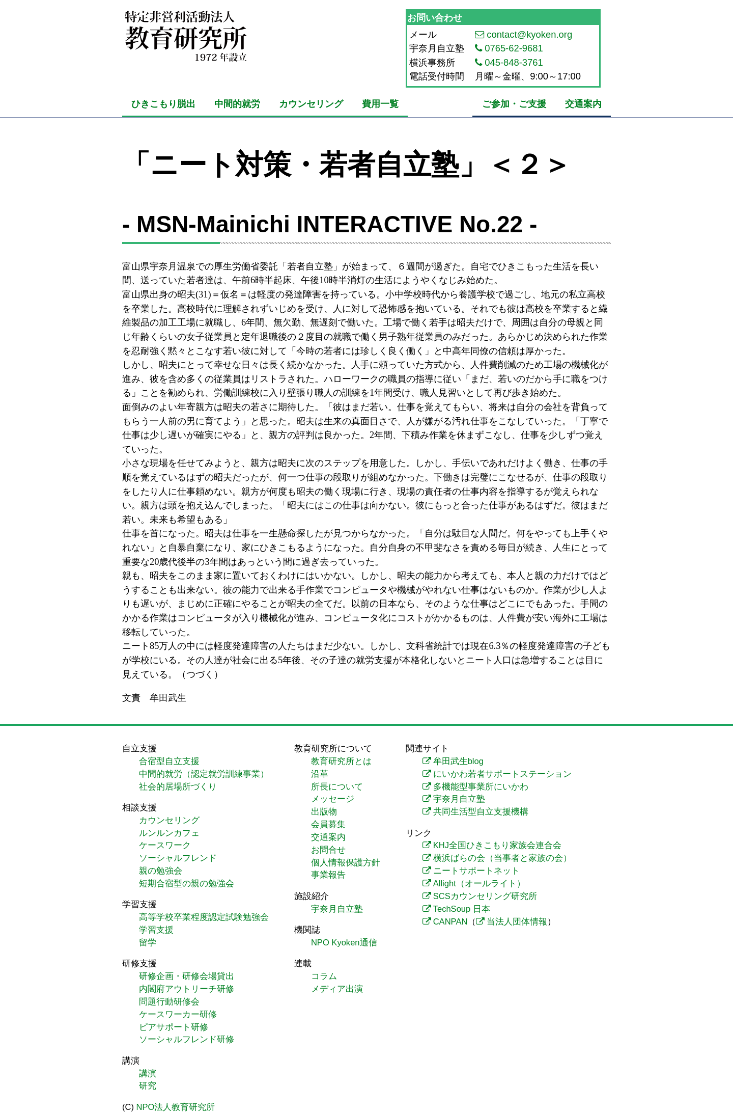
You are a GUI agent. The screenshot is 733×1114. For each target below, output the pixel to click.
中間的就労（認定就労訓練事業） (204, 774)
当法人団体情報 (517, 922)
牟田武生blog (458, 761)
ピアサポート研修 (173, 1027)
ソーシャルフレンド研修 (186, 1039)
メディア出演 (337, 989)
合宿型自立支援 (169, 761)
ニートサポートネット (476, 871)
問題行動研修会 (169, 1002)
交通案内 (583, 103)
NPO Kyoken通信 (344, 942)
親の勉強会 (160, 871)
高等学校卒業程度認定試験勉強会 (204, 917)
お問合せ (328, 850)
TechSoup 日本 (461, 909)
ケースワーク (165, 845)
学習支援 (156, 930)
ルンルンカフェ (169, 833)
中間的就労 (237, 103)
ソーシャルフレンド (178, 858)
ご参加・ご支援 (514, 103)
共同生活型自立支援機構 (480, 812)
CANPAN (450, 922)
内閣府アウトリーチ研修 (186, 989)
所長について (337, 787)
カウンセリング (311, 103)
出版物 (324, 812)
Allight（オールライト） (479, 883)
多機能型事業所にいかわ (480, 787)
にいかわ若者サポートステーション (502, 774)
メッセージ (332, 799)
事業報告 (328, 875)
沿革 (319, 774)
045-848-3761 (514, 62)
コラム (324, 976)
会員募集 (328, 824)
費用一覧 (380, 103)
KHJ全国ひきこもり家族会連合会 (497, 845)
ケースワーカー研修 (178, 1014)
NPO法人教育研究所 (175, 1107)
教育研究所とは (341, 761)
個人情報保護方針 (345, 862)
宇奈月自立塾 (337, 909)
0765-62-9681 (514, 48)
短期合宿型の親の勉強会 (186, 883)
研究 (147, 1086)
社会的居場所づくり (178, 787)
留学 (147, 942)
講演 (147, 1073)
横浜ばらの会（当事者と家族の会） (502, 858)
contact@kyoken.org (529, 34)
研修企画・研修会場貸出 (186, 976)
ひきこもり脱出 (163, 103)
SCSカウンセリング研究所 (485, 896)
